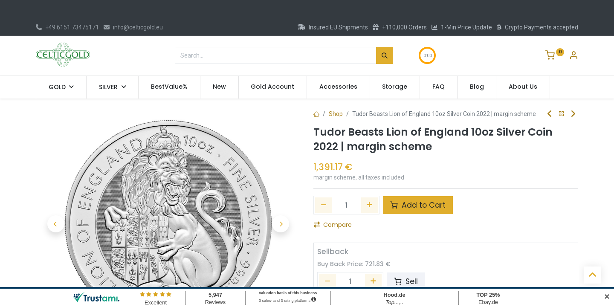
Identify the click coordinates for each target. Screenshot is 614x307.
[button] (55, 223)
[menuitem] (169, 87)
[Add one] (369, 205)
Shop (336, 113)
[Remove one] (323, 205)
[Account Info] (573, 56)
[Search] (384, 55)
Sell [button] (406, 281)
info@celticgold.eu (133, 27)
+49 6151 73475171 (67, 27)
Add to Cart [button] (418, 205)
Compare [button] (333, 224)
